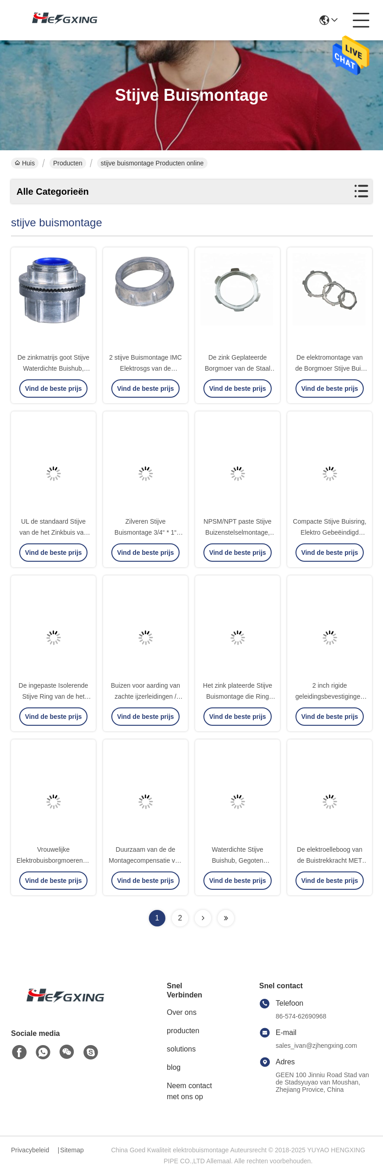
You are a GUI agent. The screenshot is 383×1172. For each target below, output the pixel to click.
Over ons (182, 1012)
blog (174, 1067)
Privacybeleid (30, 1150)
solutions (181, 1049)
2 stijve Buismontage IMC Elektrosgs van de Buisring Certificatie (145, 368)
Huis (25, 163)
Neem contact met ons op (189, 1091)
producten (183, 1031)
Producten (67, 163)
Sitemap (71, 1150)
